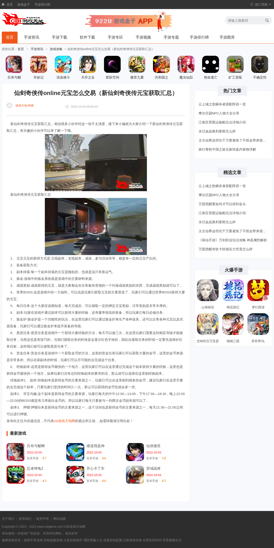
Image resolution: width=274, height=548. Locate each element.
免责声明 (42, 518)
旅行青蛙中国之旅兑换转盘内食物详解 (227, 149)
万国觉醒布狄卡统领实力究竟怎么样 (226, 249)
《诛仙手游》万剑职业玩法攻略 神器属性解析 (233, 240)
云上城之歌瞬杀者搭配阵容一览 (222, 104)
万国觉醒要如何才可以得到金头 (222, 204)
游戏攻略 (56, 49)
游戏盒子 (23, 4)
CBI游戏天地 (73, 526)
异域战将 (153, 468)
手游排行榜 (42, 4)
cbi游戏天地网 (64, 421)
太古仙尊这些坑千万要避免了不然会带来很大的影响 (234, 140)
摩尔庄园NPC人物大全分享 (219, 113)
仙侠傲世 (153, 446)
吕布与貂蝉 (36, 446)
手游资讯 (31, 37)
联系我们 (25, 518)
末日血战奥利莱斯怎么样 (217, 131)
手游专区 (115, 37)
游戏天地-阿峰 (24, 105)
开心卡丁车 (96, 468)
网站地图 (59, 518)
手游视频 (143, 37)
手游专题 (171, 37)
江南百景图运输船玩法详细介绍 (222, 122)
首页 (10, 4)
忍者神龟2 (35, 468)
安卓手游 (33, 458)
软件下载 (87, 37)
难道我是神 (96, 446)
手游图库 (227, 37)
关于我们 (8, 518)
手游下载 (59, 37)
